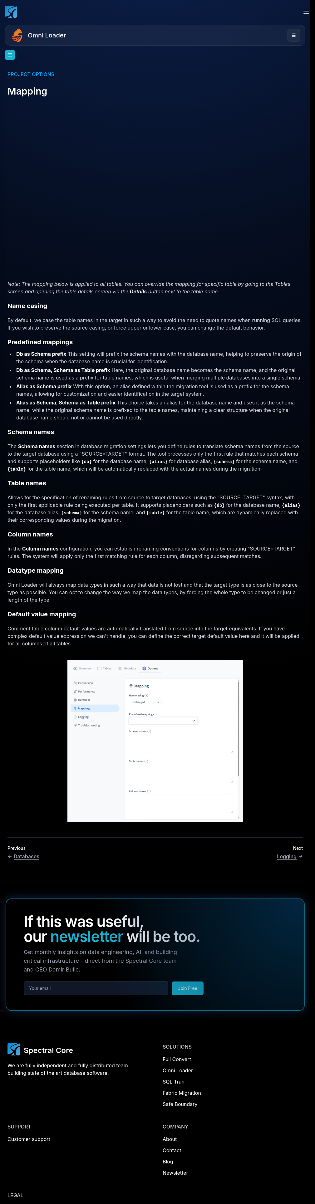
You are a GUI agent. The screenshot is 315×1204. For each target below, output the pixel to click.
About (170, 1139)
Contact (172, 1150)
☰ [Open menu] (294, 35)
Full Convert (177, 1059)
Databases (23, 856)
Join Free (187, 988)
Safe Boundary (180, 1104)
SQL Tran (174, 1082)
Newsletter (175, 1173)
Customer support (28, 1139)
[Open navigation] (10, 55)
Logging (290, 856)
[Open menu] (306, 12)
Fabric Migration (182, 1093)
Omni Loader (47, 35)
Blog (168, 1161)
